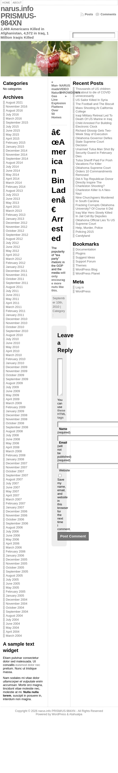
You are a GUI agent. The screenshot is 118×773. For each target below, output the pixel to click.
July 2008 (12, 435)
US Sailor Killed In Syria (92, 100)
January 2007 (15, 507)
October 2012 (15, 231)
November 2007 (16, 467)
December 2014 (16, 150)
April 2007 (13, 495)
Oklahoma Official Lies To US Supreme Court (95, 221)
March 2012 (14, 259)
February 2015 (16, 142)
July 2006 (12, 531)
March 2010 (14, 355)
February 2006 (16, 551)
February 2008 (16, 455)
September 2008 (17, 427)
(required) (63, 437)
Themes (81, 265)
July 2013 (12, 194)
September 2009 (17, 379)
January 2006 (15, 555)
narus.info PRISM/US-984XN (18, 15)
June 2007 (13, 487)
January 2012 (15, 267)
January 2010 (15, 363)
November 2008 (16, 419)
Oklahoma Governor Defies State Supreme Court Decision (94, 141)
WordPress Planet (88, 273)
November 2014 (16, 154)
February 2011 (16, 311)
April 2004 (13, 631)
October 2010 (15, 327)
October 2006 (15, 519)
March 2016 (14, 118)
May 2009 (12, 395)
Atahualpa (75, 714)
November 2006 (16, 515)
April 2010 (13, 351)
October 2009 (15, 375)
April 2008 (13, 447)
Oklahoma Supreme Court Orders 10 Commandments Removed (94, 171)
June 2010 (13, 343)
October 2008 (15, 423)
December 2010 (16, 319)
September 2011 (17, 283)
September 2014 (17, 158)
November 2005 (16, 563)
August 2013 (14, 190)
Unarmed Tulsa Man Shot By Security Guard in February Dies (95, 152)
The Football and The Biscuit (95, 104)
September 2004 (17, 611)
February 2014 (16, 186)
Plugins (81, 253)
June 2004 (13, 623)
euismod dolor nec (27, 665)
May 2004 (12, 627)
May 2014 (12, 174)
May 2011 (12, 299)
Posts (89, 14)
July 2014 (12, 166)
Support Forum (86, 261)
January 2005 (15, 595)
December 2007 (16, 463)
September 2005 (17, 571)
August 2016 (14, 110)
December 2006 (16, 511)
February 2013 (16, 214)
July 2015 (12, 126)
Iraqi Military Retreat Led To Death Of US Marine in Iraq (94, 117)
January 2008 (15, 459)
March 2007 (14, 499)
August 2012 (14, 239)
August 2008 (14, 431)
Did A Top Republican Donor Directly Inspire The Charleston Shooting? (95, 182)
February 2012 (16, 263)
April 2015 (13, 138)
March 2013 (14, 210)
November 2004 (16, 603)
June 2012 (13, 247)
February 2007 (16, 503)
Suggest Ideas (85, 257)
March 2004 (14, 635)
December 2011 (16, 271)
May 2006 (12, 539)
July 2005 (12, 579)
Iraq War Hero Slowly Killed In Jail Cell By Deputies (94, 214)
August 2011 (14, 287)
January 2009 (15, 411)
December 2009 (16, 367)
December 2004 (16, 599)
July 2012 (12, 243)
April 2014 (13, 178)
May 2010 (12, 347)
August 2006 (14, 527)
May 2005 (12, 587)
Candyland (83, 235)
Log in (80, 287)
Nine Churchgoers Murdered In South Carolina (95, 199)
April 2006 (13, 543)
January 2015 (15, 146)
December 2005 (16, 559)
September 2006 (17, 523)
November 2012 (16, 227)
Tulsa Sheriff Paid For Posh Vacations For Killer (94, 162)
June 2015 (13, 130)
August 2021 (14, 102)
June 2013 (13, 198)
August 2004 (14, 615)
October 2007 (15, 471)
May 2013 (12, 202)
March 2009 (14, 403)
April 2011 (13, 303)
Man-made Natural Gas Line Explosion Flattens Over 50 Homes (59, 101)
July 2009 (12, 387)
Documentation (86, 249)
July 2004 (12, 619)
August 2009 (14, 383)
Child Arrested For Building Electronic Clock (94, 124)
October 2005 (15, 567)
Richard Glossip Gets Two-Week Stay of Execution (94, 132)
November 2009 (16, 371)
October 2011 (15, 279)
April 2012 (13, 255)
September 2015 (17, 122)
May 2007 (12, 491)
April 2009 (13, 399)
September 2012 (17, 235)
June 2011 (13, 295)
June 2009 (13, 391)
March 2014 (14, 182)
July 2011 (12, 291)
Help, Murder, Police (89, 227)
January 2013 (15, 218)
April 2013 (13, 206)
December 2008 (16, 415)
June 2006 (13, 535)
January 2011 (15, 315)
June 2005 (13, 583)
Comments (108, 14)
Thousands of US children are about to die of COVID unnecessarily (93, 92)
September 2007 (17, 475)
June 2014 (13, 170)
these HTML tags (61, 421)
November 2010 (16, 323)
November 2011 (16, 275)
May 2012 (12, 251)
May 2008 (12, 443)
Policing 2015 (85, 231)
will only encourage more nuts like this (59, 281)
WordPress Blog (86, 269)
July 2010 (12, 339)
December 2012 (16, 222)
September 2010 (17, 331)
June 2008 (13, 439)
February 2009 (16, 407)
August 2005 (14, 575)
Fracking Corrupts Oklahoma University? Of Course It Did (95, 206)
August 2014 (14, 162)
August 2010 (14, 335)
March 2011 (14, 307)
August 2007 (14, 479)
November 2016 (16, 106)
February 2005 (16, 591)
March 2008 (14, 451)
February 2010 (16, 359)
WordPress (83, 291)
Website (64, 477)
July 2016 (12, 114)
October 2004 (15, 607)
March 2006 (14, 547)
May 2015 (12, 134)
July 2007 (12, 483)
